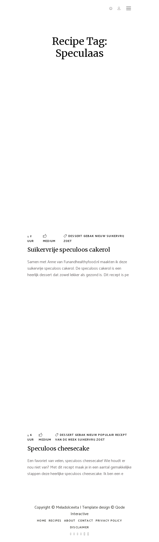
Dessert (75, 236)
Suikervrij (115, 236)
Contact (85, 520)
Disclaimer (79, 527)
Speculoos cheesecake (58, 448)
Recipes (55, 520)
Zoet (68, 241)
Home (41, 520)
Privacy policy (109, 520)
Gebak (89, 236)
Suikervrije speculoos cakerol (68, 249)
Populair (106, 435)
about (70, 520)
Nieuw (101, 236)
